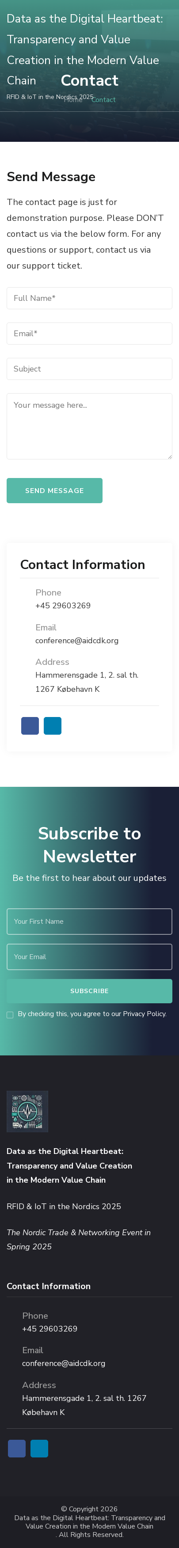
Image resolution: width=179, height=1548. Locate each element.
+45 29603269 (63, 605)
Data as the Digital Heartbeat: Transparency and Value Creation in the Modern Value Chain (89, 1522)
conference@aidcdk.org (77, 640)
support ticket (51, 266)
